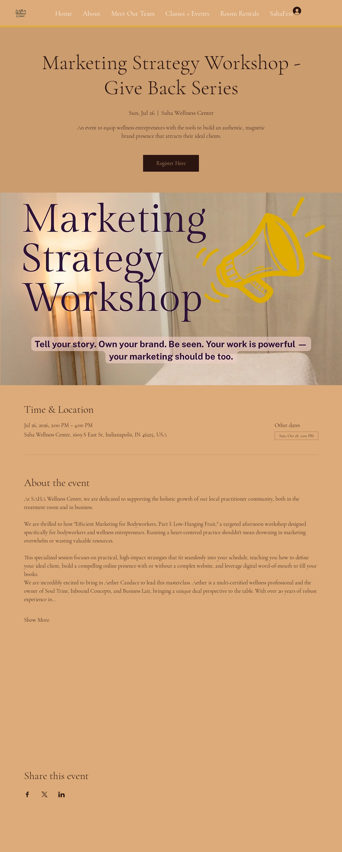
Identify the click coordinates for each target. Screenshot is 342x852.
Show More (36, 619)
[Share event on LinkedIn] (61, 794)
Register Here (171, 163)
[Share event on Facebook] (27, 794)
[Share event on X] (44, 794)
